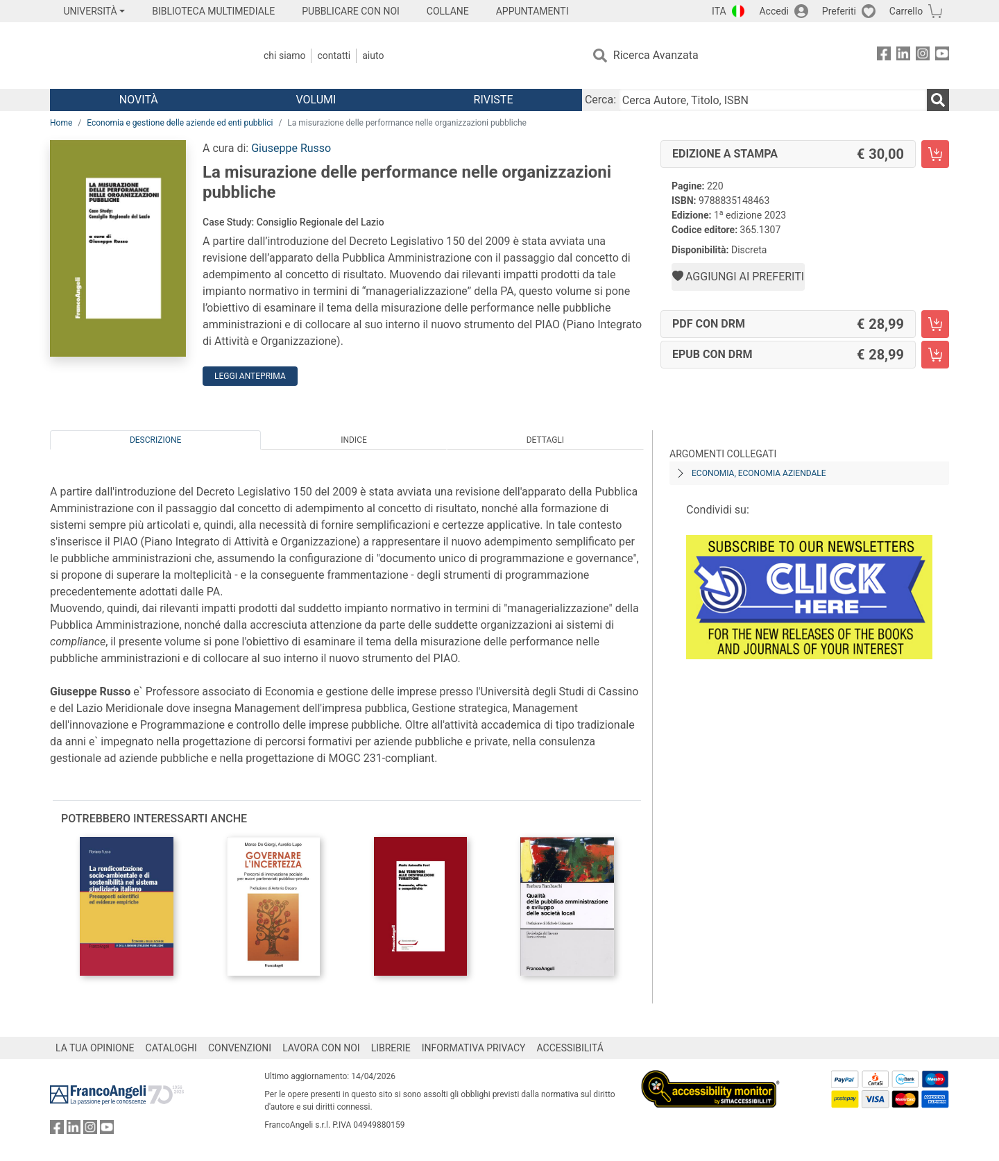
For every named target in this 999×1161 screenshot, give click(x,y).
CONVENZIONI (239, 1047)
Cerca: (600, 99)
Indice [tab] (354, 440)
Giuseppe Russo (291, 148)
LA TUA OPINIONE (95, 1047)
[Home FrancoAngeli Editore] (142, 55)
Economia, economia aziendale (759, 473)
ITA (719, 11)
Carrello (906, 11)
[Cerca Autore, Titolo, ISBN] (773, 100)
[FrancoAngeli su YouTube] (942, 55)
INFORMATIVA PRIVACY (474, 1047)
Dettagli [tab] (545, 440)
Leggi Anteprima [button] (250, 376)
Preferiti (839, 11)
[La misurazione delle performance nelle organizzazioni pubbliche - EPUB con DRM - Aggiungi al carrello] (935, 354)
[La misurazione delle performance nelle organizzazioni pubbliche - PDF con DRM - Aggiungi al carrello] (935, 324)
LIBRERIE (391, 1047)
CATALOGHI (171, 1047)
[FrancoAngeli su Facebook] (884, 55)
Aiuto (373, 55)
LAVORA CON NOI (321, 1047)
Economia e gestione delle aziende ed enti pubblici (180, 123)
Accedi (774, 11)
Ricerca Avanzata (656, 55)
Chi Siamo (284, 55)
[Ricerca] (938, 100)
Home (61, 123)
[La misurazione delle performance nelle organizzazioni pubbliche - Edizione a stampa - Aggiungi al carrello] (935, 154)
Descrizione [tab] (155, 440)
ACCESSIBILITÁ (570, 1047)
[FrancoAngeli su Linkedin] (903, 55)
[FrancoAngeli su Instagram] (923, 55)
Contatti (333, 55)
